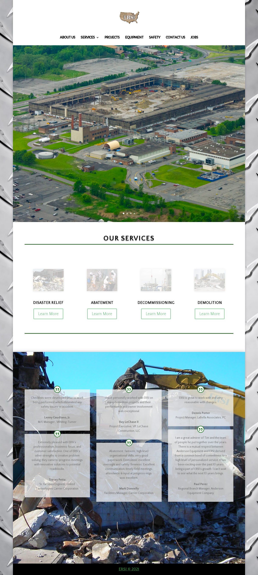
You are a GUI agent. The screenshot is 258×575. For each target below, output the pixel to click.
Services (88, 37)
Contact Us (175, 37)
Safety (154, 37)
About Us (67, 37)
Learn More (48, 314)
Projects (111, 37)
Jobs (194, 37)
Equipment (134, 37)
